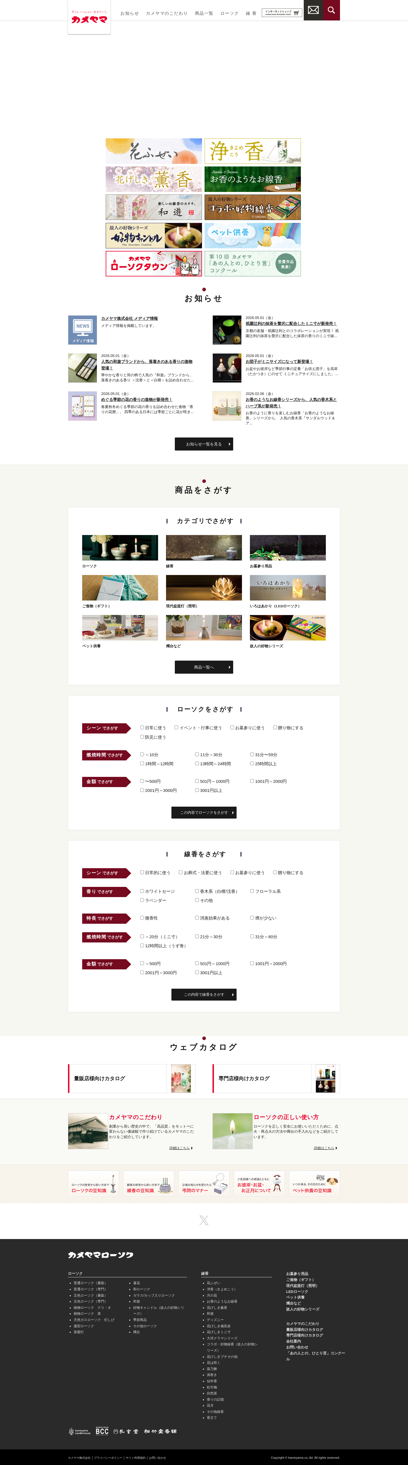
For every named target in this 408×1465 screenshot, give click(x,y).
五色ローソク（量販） (91, 1294)
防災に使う (153, 735)
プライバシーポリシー (116, 1457)
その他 (204, 899)
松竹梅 (212, 1386)
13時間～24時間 (213, 762)
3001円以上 (208, 789)
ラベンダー (153, 899)
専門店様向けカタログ (304, 1334)
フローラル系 (265, 890)
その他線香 (215, 1411)
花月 (210, 1405)
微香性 (149, 917)
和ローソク (141, 1288)
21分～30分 (208, 935)
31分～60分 (263, 935)
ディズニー (215, 1319)
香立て (212, 1417)
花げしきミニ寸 (219, 1331)
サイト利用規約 (148, 1457)
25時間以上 (263, 762)
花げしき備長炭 (219, 1325)
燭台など (293, 1302)
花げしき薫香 (217, 1306)
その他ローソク (145, 1325)
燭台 (136, 1331)
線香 (205, 1272)
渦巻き (212, 1374)
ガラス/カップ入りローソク (154, 1294)
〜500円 (150, 780)
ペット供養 (295, 1296)
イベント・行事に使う (198, 726)
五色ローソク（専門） (91, 1301)
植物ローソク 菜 (87, 1313)
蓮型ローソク (84, 1325)
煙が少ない (263, 917)
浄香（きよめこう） (222, 1288)
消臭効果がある (212, 917)
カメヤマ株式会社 (81, 1457)
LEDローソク (297, 1290)
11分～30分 (208, 753)
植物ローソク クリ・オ (92, 1306)
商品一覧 (204, 13)
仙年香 (212, 1380)
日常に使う (153, 726)
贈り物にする (288, 726)
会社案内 (293, 1340)
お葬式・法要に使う (200, 871)
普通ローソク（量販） (91, 1282)
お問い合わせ (297, 1346)
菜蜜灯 (79, 1331)
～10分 (149, 753)
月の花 (212, 1294)
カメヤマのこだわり (167, 13)
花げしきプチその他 (222, 1356)
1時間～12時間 (156, 762)
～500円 (150, 962)
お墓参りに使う (247, 726)
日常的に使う (155, 871)
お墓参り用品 (297, 1273)
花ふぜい (213, 1282)
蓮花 (136, 1282)
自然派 (212, 1392)
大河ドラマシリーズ (222, 1337)
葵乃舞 (212, 1368)
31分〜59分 (263, 753)
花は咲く (213, 1362)
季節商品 (140, 1319)
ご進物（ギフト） (301, 1279)
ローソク (229, 13)
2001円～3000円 (158, 789)
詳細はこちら (179, 1147)
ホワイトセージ (157, 890)
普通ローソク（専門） (91, 1288)
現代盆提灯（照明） (302, 1284)
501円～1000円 (212, 780)
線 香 (251, 13)
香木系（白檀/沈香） (217, 890)
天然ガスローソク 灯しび (94, 1319)
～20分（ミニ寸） (160, 935)
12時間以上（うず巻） (164, 944)
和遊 (136, 1301)
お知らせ (129, 13)
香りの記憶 (215, 1398)
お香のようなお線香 (222, 1301)
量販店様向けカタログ (304, 1328)
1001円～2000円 (268, 780)
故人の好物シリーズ (302, 1308)
